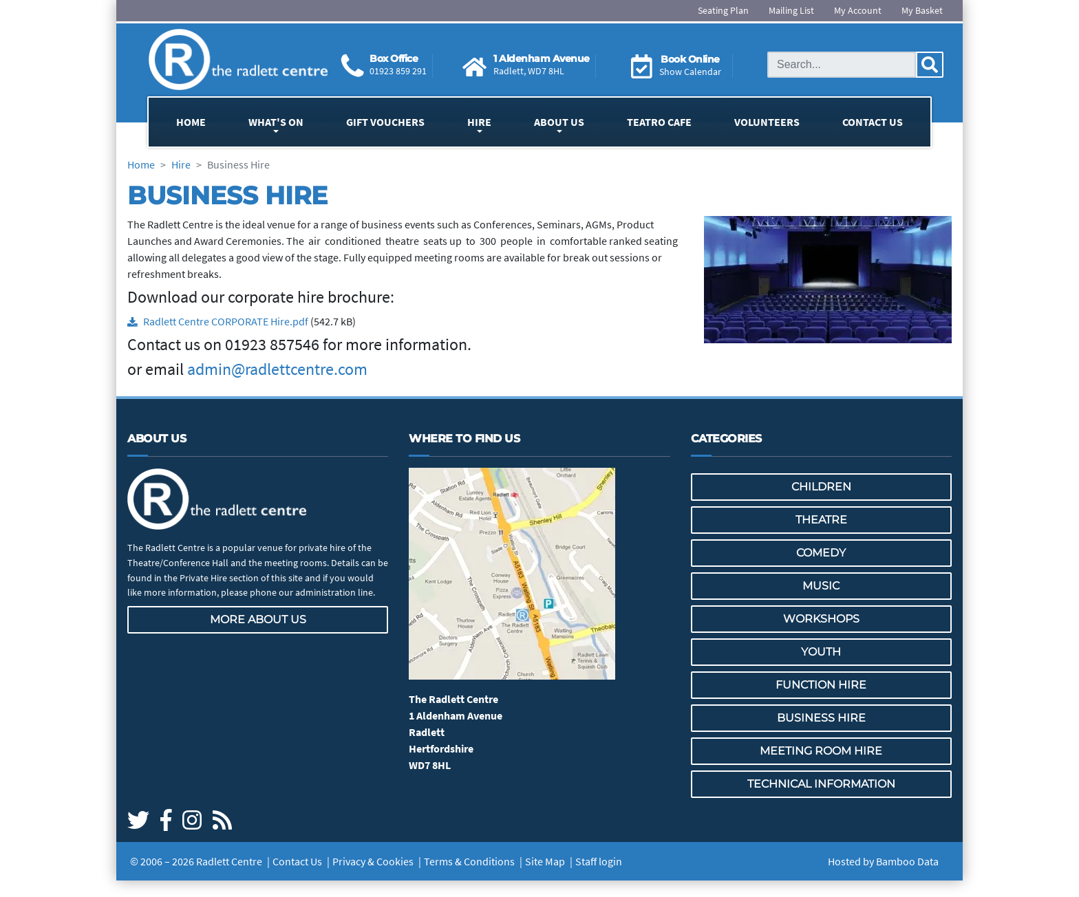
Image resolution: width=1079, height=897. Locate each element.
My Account (858, 10)
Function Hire (821, 684)
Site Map (545, 861)
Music (821, 585)
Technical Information (821, 783)
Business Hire (821, 717)
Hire (479, 122)
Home (191, 122)
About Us (559, 122)
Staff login (598, 861)
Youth (821, 651)
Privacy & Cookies (373, 861)
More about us (258, 619)
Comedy (821, 552)
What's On (275, 122)
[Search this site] (841, 65)
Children (821, 486)
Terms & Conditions (469, 861)
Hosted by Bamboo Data (883, 861)
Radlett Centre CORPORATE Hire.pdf (225, 321)
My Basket (922, 10)
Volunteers (767, 122)
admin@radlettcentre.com (277, 369)
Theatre (821, 519)
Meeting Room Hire (821, 750)
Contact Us (872, 122)
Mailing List (791, 10)
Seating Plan (723, 10)
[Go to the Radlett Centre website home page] (238, 60)
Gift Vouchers (385, 122)
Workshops (821, 618)
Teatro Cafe (659, 122)
